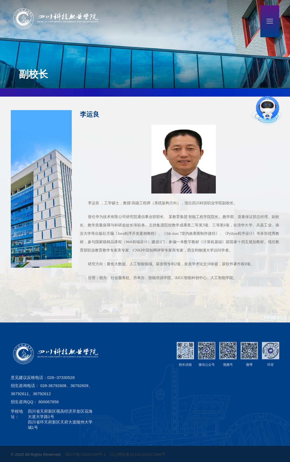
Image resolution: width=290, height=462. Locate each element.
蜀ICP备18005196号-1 (86, 458)
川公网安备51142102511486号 (137, 458)
